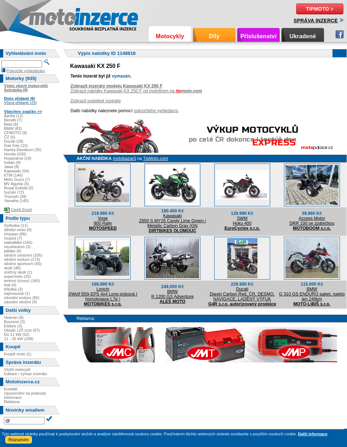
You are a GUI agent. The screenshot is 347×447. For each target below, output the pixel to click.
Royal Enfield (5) (18, 188)
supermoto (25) (17, 276)
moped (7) (13, 238)
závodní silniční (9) (20, 302)
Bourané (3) (14, 322)
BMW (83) (13, 128)
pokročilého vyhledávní (156, 110)
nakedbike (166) (18, 242)
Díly (214, 36)
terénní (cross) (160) (22, 281)
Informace (13, 397)
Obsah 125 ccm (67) (22, 330)
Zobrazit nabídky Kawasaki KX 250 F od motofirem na (136, 90)
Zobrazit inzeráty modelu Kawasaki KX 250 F (116, 86)
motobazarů (124, 158)
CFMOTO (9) (15, 133)
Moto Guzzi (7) (17, 179)
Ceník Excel (21, 209)
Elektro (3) (13, 326)
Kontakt (10, 389)
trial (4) (10, 285)
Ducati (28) (13, 141)
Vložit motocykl (17, 369)
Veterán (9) (13, 317)
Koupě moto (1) (17, 354)
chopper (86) (15, 234)
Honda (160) (15, 154)
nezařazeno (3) (17, 247)
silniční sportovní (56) (22, 264)
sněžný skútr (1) (18, 272)
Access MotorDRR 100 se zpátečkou (311, 221)
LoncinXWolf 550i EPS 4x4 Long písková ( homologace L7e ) (102, 294)
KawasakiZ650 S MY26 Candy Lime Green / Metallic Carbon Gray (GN (172, 220)
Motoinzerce (44, 17)
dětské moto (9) (18, 230)
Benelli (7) (13, 120)
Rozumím (18, 439)
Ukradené (303, 36)
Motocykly (170, 36)
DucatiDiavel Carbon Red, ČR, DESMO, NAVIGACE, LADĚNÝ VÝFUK (242, 294)
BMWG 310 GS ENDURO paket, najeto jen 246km (312, 294)
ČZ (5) (9, 137)
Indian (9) (12, 162)
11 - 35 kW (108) (18, 339)
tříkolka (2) (13, 289)
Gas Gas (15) (16, 145)
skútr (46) (12, 268)
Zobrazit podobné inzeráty (95, 100)
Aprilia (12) (13, 116)
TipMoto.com (155, 158)
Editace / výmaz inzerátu (25, 374)
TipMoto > (319, 9)
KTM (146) (13, 175)
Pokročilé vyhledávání (25, 71)
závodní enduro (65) (21, 298)
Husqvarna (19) (17, 158)
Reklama (11, 402)
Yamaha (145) (16, 201)
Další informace (312, 434)
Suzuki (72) (14, 192)
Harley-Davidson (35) (22, 150)
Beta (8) (11, 124)
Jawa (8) (11, 167)
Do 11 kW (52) (16, 334)
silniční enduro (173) (22, 259)
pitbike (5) (12, 251)
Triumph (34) (15, 196)
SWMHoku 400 (242, 221)
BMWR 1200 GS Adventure (172, 294)
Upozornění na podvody (25, 393)
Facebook (339, 34)
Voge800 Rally (103, 221)
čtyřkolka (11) (16, 225)
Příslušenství (258, 36)
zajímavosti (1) (17, 293)
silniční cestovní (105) (23, 255)
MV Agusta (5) (16, 184)
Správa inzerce (316, 20)
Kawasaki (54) (16, 171)
